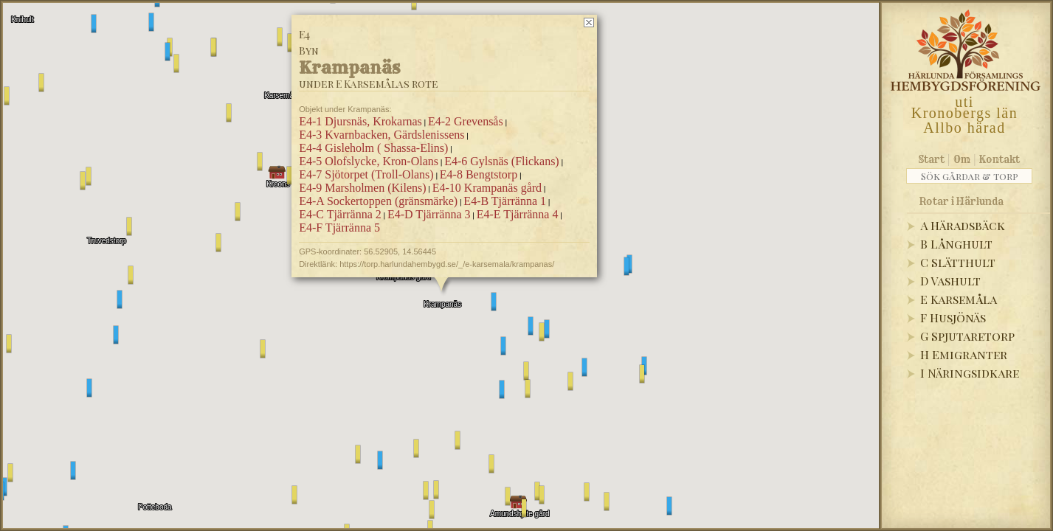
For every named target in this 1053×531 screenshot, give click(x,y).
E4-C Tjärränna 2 (340, 214)
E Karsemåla (958, 299)
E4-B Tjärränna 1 (504, 201)
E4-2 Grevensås (465, 121)
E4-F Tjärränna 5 (339, 227)
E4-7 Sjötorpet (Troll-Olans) (366, 174)
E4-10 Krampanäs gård (486, 187)
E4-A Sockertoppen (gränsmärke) (378, 201)
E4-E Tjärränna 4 (517, 214)
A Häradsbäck (962, 225)
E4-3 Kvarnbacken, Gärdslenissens (381, 134)
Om (961, 159)
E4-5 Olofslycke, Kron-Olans (368, 161)
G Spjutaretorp (967, 336)
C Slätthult (957, 262)
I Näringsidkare (969, 373)
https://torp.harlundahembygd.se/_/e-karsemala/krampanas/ (446, 264)
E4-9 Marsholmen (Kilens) (362, 187)
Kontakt (999, 159)
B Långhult (956, 243)
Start (932, 159)
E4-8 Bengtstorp (478, 174)
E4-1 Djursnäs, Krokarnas (360, 121)
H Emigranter (963, 354)
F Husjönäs (953, 317)
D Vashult (950, 280)
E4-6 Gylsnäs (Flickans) (501, 161)
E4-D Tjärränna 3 (428, 214)
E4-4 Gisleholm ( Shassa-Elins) (373, 148)
